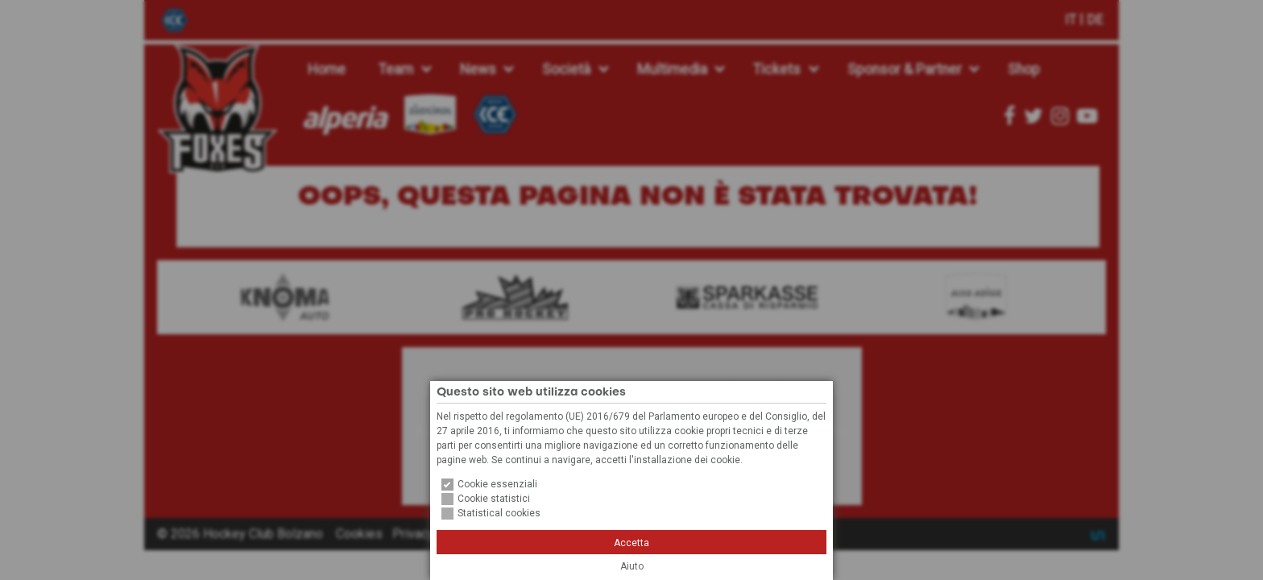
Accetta (631, 543)
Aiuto (632, 566)
